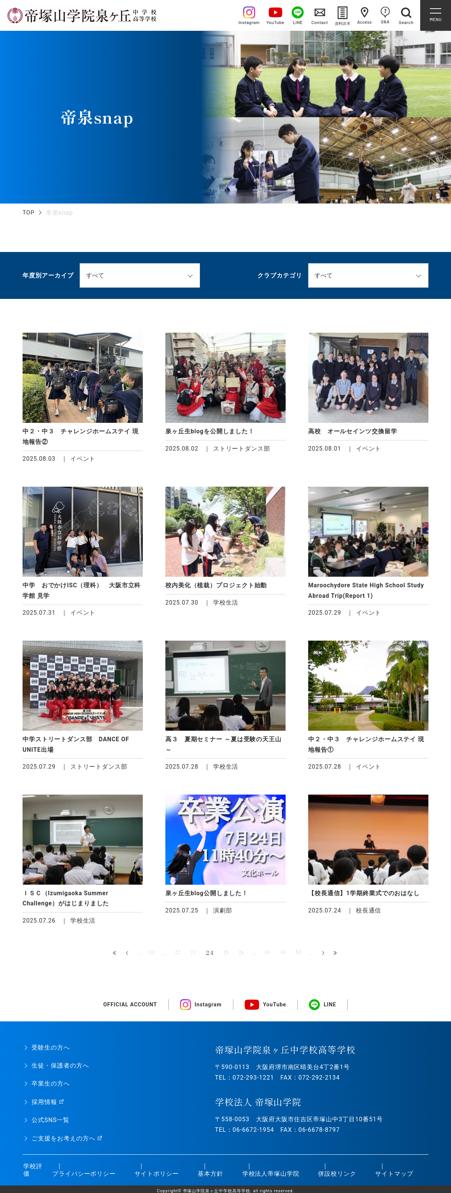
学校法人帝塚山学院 (270, 1177)
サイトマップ (393, 1177)
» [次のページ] (331, 956)
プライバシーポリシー (83, 1177)
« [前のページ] (120, 956)
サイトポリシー (155, 1177)
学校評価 (32, 1173)
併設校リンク (336, 1177)
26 (242, 956)
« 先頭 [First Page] (107, 956)
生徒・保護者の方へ (60, 1068)
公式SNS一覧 (51, 1123)
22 (173, 956)
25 (225, 956)
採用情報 (44, 1105)
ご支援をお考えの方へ (63, 1141)
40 (288, 956)
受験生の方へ (51, 1050)
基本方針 (209, 1177)
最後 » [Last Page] (343, 956)
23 (190, 956)
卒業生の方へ (51, 1086)
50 (305, 956)
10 (145, 956)
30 (270, 956)
